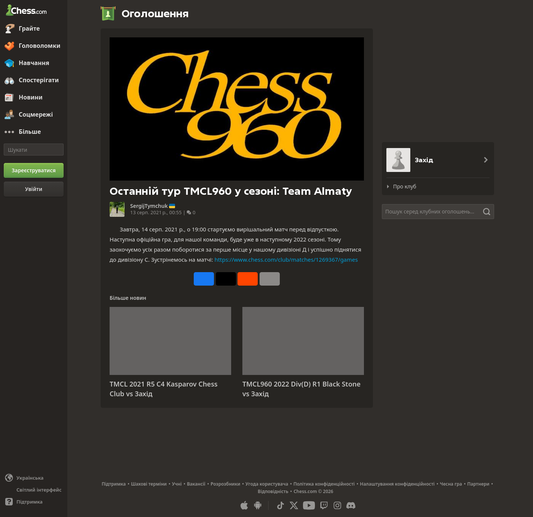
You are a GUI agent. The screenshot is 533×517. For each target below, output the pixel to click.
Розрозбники (225, 484)
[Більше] (33, 132)
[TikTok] (280, 505)
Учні (177, 484)
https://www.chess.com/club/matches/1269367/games (286, 259)
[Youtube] (309, 505)
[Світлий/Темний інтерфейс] (33, 490)
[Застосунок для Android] (257, 505)
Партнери (478, 484)
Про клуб (404, 186)
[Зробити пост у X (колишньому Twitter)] (226, 279)
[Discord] (350, 505)
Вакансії (196, 484)
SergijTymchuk (149, 206)
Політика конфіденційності (324, 484)
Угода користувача (266, 484)
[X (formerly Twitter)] (294, 505)
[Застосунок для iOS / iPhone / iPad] (244, 505)
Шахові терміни (149, 484)
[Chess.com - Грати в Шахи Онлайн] (33, 10)
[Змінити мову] (33, 478)
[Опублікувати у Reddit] (248, 279)
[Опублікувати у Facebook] (204, 279)
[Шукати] (34, 150)
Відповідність (273, 491)
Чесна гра (451, 484)
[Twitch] (323, 505)
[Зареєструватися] (34, 170)
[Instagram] (337, 505)
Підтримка (114, 484)
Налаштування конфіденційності (397, 484)
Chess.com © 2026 (313, 491)
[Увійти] (34, 189)
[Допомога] (33, 502)
